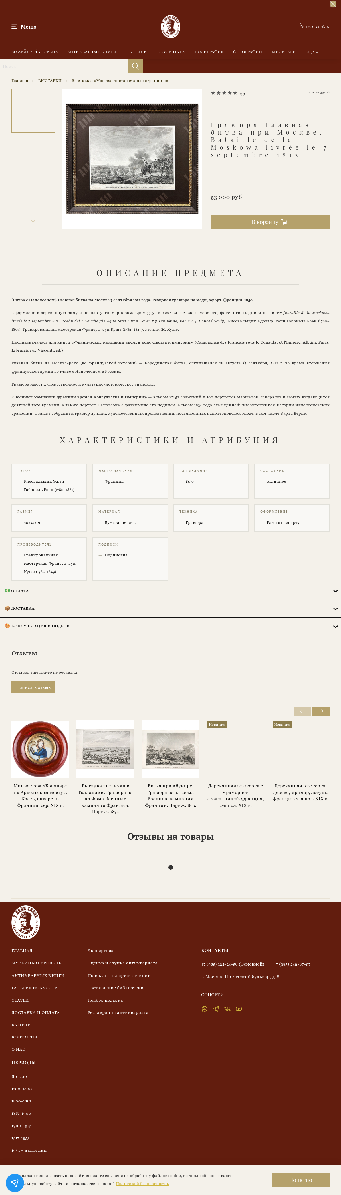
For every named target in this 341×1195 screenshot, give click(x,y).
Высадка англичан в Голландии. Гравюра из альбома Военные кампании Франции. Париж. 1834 (105, 799)
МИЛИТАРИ (284, 52)
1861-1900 (21, 1113)
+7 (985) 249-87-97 (292, 964)
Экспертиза (100, 950)
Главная (19, 80)
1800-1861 (21, 1101)
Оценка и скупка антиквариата (122, 963)
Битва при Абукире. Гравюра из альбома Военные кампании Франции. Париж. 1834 (170, 796)
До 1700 (19, 1076)
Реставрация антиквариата (117, 1012)
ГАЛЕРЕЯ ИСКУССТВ (34, 988)
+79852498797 (315, 26)
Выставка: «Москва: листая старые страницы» (120, 80)
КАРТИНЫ (137, 52)
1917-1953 (20, 1138)
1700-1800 (21, 1089)
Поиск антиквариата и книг (118, 975)
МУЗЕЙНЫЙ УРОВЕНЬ (34, 52)
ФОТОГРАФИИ (247, 52)
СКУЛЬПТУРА (171, 52)
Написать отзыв (33, 687)
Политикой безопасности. (142, 1183)
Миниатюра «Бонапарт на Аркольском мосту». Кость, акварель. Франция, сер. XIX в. (40, 796)
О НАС (18, 1049)
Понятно (300, 1180)
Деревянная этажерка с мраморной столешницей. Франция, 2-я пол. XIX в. (235, 796)
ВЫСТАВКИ (50, 80)
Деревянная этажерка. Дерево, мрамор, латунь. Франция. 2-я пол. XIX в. (301, 792)
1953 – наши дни (29, 1150)
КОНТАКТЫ (24, 1037)
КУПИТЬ (20, 1025)
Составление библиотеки (115, 988)
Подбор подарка (105, 1000)
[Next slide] (33, 221)
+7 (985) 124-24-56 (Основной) (233, 964)
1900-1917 (21, 1125)
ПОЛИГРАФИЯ (209, 52)
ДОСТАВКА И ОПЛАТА (35, 1012)
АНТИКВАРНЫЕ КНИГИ (91, 52)
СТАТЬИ (20, 1000)
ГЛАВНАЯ (22, 950)
